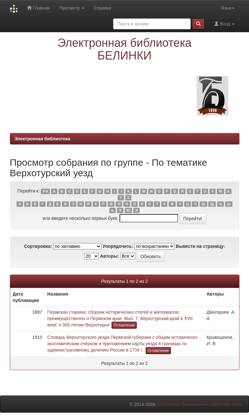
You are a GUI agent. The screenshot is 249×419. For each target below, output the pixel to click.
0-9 (45, 191)
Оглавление (124, 325)
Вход (224, 23)
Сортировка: (38, 246)
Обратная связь (225, 404)
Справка (102, 7)
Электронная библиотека (42, 138)
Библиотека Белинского (181, 404)
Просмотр (71, 7)
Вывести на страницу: (200, 246)
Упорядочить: (118, 246)
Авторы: (109, 256)
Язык (228, 7)
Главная (38, 7)
